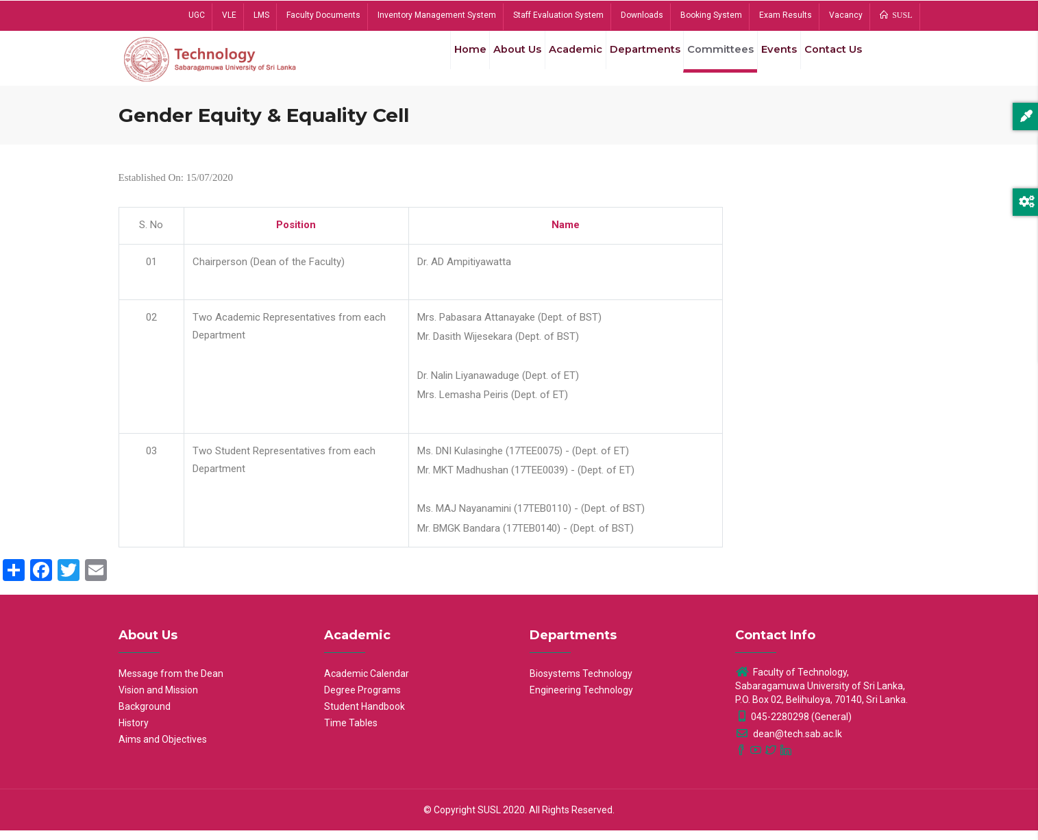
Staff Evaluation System (558, 15)
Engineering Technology (581, 699)
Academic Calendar (366, 683)
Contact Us (830, 61)
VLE (229, 15)
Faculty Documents (323, 15)
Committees (708, 61)
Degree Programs (362, 699)
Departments (629, 61)
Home (440, 61)
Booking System (711, 15)
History (134, 732)
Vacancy (846, 15)
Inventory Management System (437, 15)
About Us (492, 61)
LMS (261, 15)
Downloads (642, 15)
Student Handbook (364, 716)
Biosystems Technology (581, 683)
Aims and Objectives (163, 748)
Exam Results (785, 15)
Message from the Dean (171, 683)
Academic (555, 61)
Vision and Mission (158, 699)
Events (770, 61)
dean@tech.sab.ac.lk (788, 743)
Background (145, 716)
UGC (196, 15)
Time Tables (351, 732)
